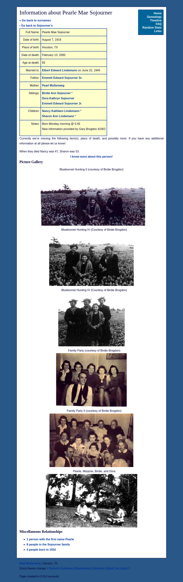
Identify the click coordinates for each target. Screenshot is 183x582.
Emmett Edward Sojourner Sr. (62, 77)
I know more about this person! (91, 156)
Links (158, 31)
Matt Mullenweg (30, 563)
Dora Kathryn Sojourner (58, 98)
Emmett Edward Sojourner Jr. (62, 103)
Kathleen (67, 568)
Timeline (156, 20)
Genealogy (154, 16)
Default (53, 568)
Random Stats (152, 27)
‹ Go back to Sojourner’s (36, 25)
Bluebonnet (83, 568)
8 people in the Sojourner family (48, 544)
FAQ (159, 23)
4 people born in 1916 (41, 549)
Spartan (98, 568)
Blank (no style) (117, 568)
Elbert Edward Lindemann (60, 70)
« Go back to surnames (35, 20)
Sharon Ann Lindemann (58, 116)
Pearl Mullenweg (53, 85)
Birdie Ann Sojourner (56, 93)
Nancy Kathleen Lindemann (61, 110)
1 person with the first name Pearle (50, 539)
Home (158, 13)
